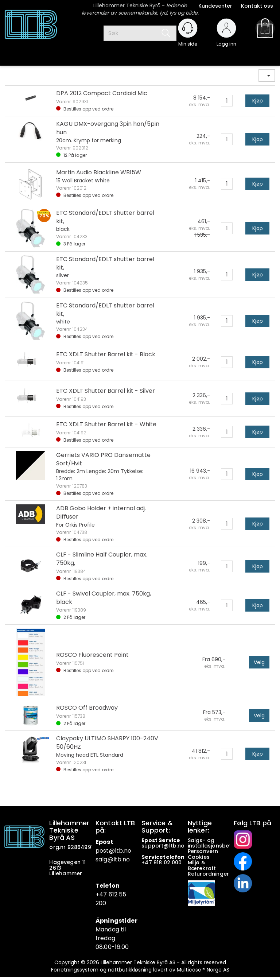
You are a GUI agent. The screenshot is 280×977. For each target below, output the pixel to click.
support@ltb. (159, 845)
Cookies (199, 857)
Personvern (203, 851)
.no (127, 850)
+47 (147, 862)
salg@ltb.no (113, 859)
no (181, 845)
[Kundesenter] (188, 28)
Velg (259, 662)
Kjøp (257, 100)
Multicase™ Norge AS (203, 969)
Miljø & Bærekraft (202, 865)
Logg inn (226, 40)
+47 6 (104, 894)
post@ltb (109, 850)
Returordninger (209, 873)
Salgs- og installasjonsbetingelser (221, 843)
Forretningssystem (74, 969)
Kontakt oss (257, 5)
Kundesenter (215, 5)
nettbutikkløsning (130, 969)
